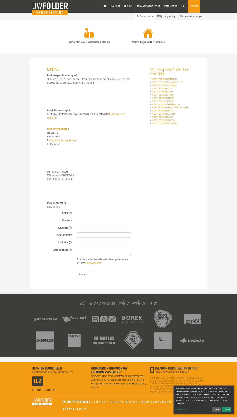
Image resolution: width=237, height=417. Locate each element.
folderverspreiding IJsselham (163, 120)
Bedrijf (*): (67, 213)
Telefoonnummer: (64, 235)
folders (153, 392)
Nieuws (128, 6)
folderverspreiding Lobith (162, 88)
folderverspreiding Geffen (162, 111)
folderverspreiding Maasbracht (164, 85)
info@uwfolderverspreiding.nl (63, 140)
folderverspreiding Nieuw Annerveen (167, 82)
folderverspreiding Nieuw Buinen (165, 123)
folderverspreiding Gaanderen (164, 114)
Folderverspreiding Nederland (172, 392)
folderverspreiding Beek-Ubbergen (166, 104)
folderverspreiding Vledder (162, 95)
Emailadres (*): (65, 242)
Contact (194, 6)
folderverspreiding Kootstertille (164, 79)
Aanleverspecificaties (148, 6)
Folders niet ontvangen (191, 16)
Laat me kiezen (181, 409)
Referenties (170, 6)
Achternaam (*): (65, 228)
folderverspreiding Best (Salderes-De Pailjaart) (170, 107)
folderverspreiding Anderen (163, 98)
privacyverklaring (93, 263)
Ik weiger (216, 409)
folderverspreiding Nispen (162, 117)
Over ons (115, 6)
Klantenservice (145, 16)
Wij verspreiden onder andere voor (118, 303)
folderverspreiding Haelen (162, 92)
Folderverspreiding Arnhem (173, 381)
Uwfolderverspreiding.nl (58, 129)
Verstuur (83, 274)
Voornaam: (67, 220)
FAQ (183, 6)
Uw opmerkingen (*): (62, 250)
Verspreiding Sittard (160, 389)
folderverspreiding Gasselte (163, 101)
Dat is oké (226, 409)
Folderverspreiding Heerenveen (167, 377)
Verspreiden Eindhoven (172, 383)
